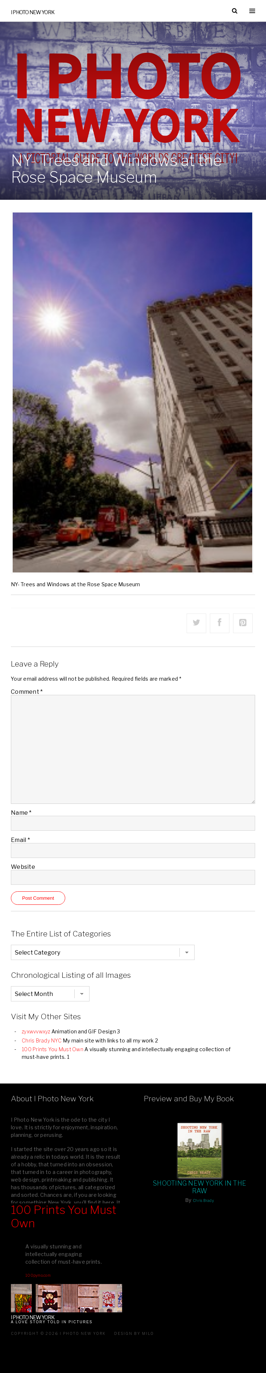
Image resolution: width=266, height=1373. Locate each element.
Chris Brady (203, 1200)
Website (23, 866)
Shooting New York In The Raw (199, 1187)
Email (20, 840)
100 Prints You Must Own (52, 1049)
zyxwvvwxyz (36, 1031)
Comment (27, 691)
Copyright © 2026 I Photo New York (58, 1333)
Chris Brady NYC (42, 1040)
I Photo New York (32, 12)
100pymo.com (38, 1275)
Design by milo (134, 1333)
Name (21, 812)
